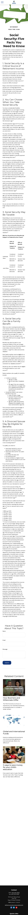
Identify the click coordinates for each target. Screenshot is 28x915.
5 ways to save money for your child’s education (13, 767)
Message (5, 649)
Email (4, 640)
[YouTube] (16, 907)
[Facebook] (11, 907)
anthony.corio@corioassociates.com (14, 905)
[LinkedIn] (14, 907)
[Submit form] (7, 663)
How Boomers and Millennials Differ (11, 699)
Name (4, 631)
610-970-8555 (16, 892)
